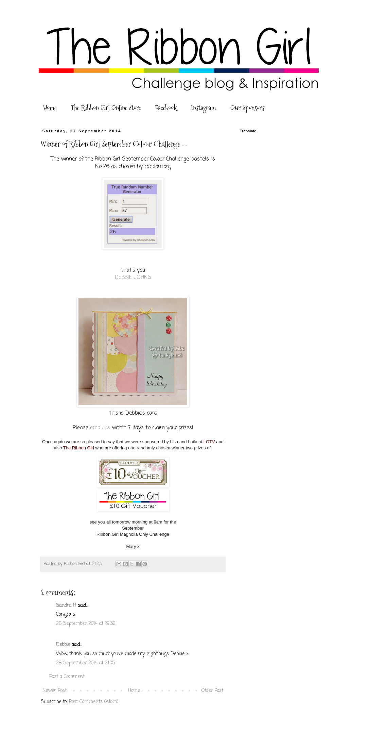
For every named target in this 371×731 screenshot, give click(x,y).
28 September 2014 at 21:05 (85, 663)
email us (100, 428)
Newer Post (54, 690)
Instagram (203, 108)
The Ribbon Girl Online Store (106, 108)
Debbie (63, 644)
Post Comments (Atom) (94, 701)
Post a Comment (67, 676)
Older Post (212, 690)
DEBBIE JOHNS (133, 277)
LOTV (209, 441)
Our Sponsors (247, 108)
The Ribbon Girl (78, 447)
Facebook (166, 108)
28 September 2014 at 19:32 (86, 623)
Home (49, 108)
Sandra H (66, 605)
